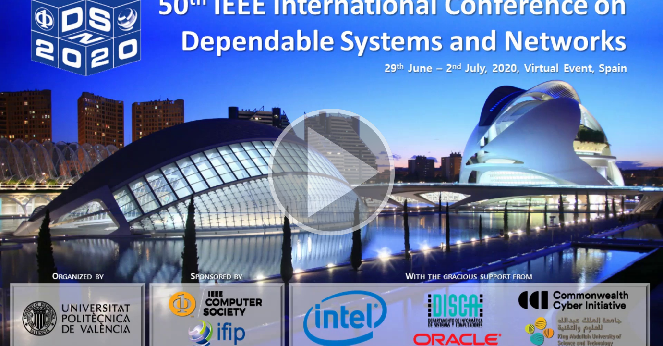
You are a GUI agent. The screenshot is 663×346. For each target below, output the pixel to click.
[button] (331, 173)
